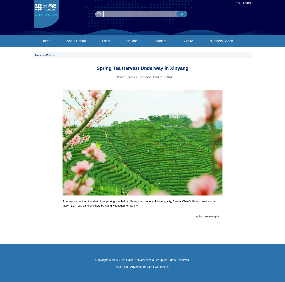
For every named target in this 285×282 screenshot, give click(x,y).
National (132, 41)
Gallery (50, 55)
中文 (238, 2)
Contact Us (162, 266)
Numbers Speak (221, 41)
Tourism (160, 41)
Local (106, 41)
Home (46, 41)
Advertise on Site (141, 266)
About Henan (76, 41)
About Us (122, 266)
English (247, 2)
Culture (187, 41)
